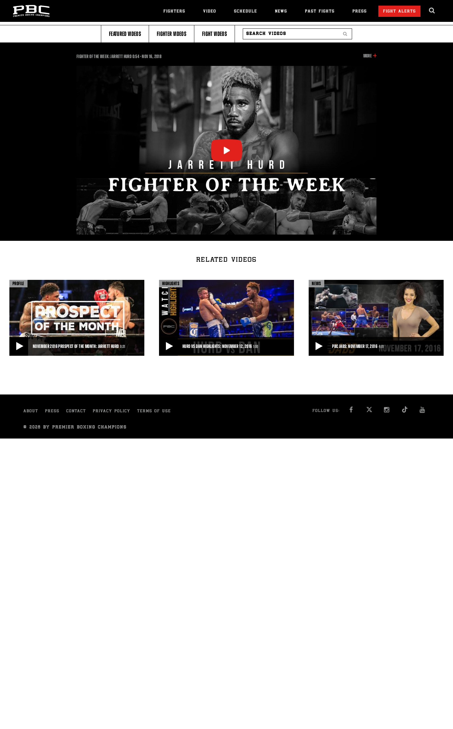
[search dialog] (432, 10)
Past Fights (320, 11)
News (281, 11)
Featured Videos (125, 34)
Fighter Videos (171, 34)
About (30, 411)
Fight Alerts (399, 11)
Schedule (245, 11)
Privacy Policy (111, 411)
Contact (76, 411)
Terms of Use (154, 411)
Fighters (174, 11)
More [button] (367, 56)
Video (209, 11)
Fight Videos (214, 34)
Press (359, 11)
